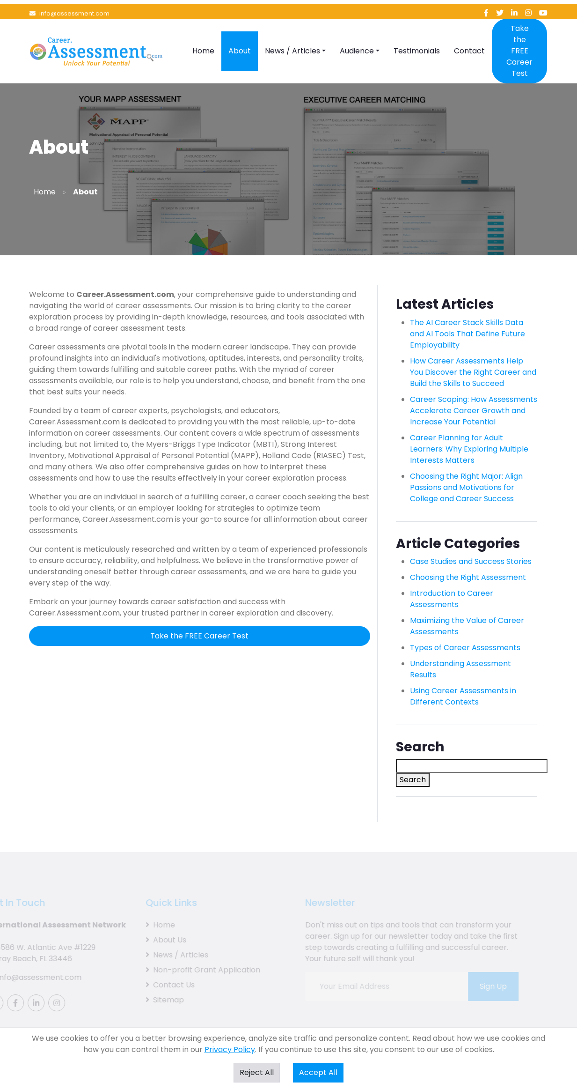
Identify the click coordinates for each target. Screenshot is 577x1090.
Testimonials (417, 37)
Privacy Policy (230, 1049)
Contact (469, 37)
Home (203, 37)
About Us (158, 939)
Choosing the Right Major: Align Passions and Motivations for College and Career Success (466, 487)
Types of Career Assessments (465, 647)
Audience (357, 37)
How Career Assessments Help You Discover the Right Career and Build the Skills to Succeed (473, 372)
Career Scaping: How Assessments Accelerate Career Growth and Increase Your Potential (473, 410)
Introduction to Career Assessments (451, 599)
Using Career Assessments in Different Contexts (463, 696)
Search (413, 779)
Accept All (318, 1072)
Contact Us (162, 984)
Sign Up (485, 986)
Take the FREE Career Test (519, 38)
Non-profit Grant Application (195, 969)
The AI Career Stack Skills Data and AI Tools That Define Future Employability (467, 333)
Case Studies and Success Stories (471, 561)
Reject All (257, 1072)
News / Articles (292, 37)
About (239, 37)
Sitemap (157, 999)
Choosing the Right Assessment (468, 577)
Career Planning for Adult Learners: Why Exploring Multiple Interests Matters (469, 449)
